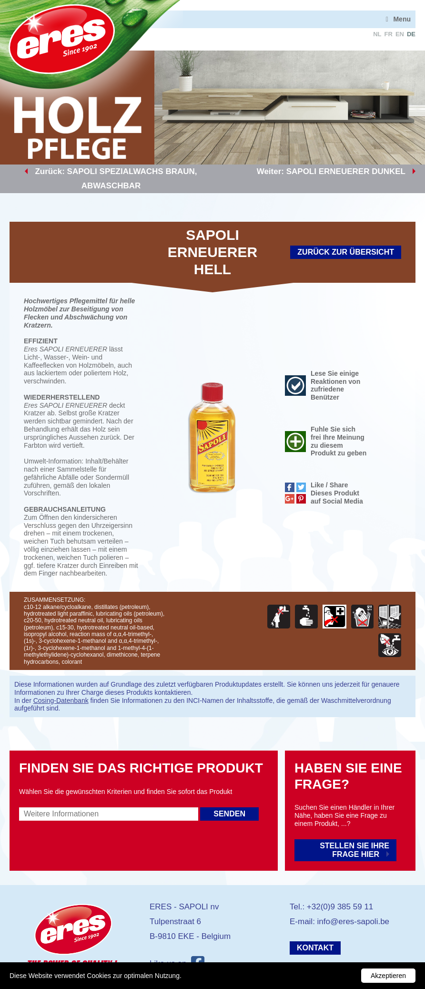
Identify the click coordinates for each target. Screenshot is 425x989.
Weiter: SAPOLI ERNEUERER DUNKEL (331, 171)
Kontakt (315, 948)
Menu (402, 19)
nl (377, 34)
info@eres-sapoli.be (353, 921)
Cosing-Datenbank (61, 700)
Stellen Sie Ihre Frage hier (354, 850)
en (399, 34)
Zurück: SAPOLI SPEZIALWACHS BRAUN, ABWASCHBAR (116, 178)
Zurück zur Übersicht (345, 252)
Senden (229, 814)
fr (389, 34)
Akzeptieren (388, 975)
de (411, 34)
